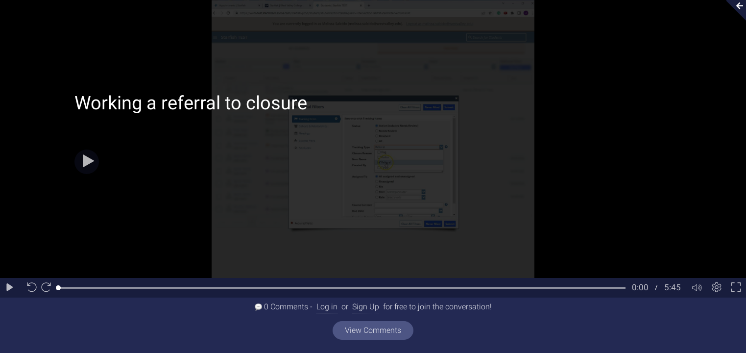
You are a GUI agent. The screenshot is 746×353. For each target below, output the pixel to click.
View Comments (373, 330)
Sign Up (365, 306)
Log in (326, 306)
